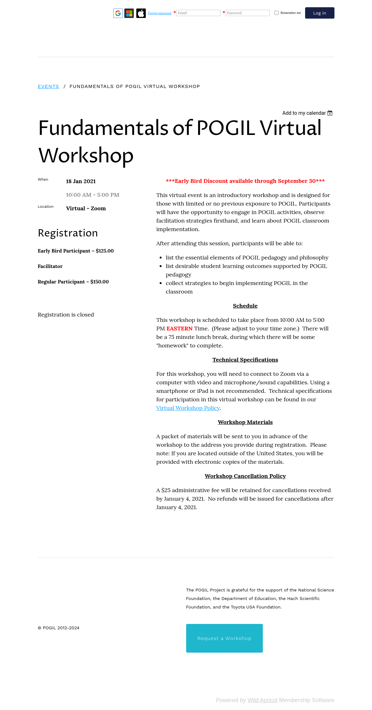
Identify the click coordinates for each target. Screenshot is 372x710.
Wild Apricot (262, 700)
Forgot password (159, 13)
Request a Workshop (225, 638)
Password (234, 13)
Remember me (290, 13)
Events (48, 86)
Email (182, 13)
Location (46, 206)
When (43, 179)
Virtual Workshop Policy (188, 407)
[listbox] (308, 113)
